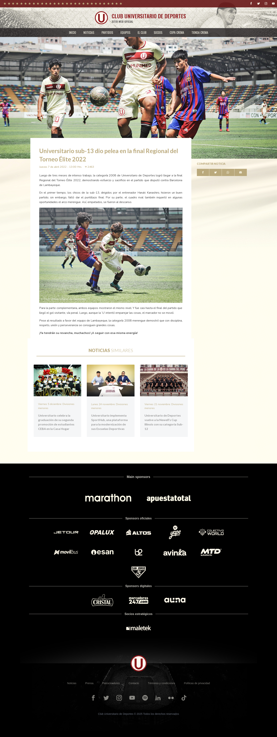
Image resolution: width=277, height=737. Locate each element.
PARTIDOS (107, 32)
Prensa (89, 683)
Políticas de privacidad (197, 683)
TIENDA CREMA (200, 32)
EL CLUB (142, 32)
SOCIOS (158, 32)
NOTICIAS (88, 32)
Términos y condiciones (161, 683)
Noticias (71, 683)
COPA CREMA (177, 32)
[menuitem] (72, 32)
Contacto (134, 683)
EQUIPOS (125, 32)
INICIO (72, 32)
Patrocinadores (111, 683)
